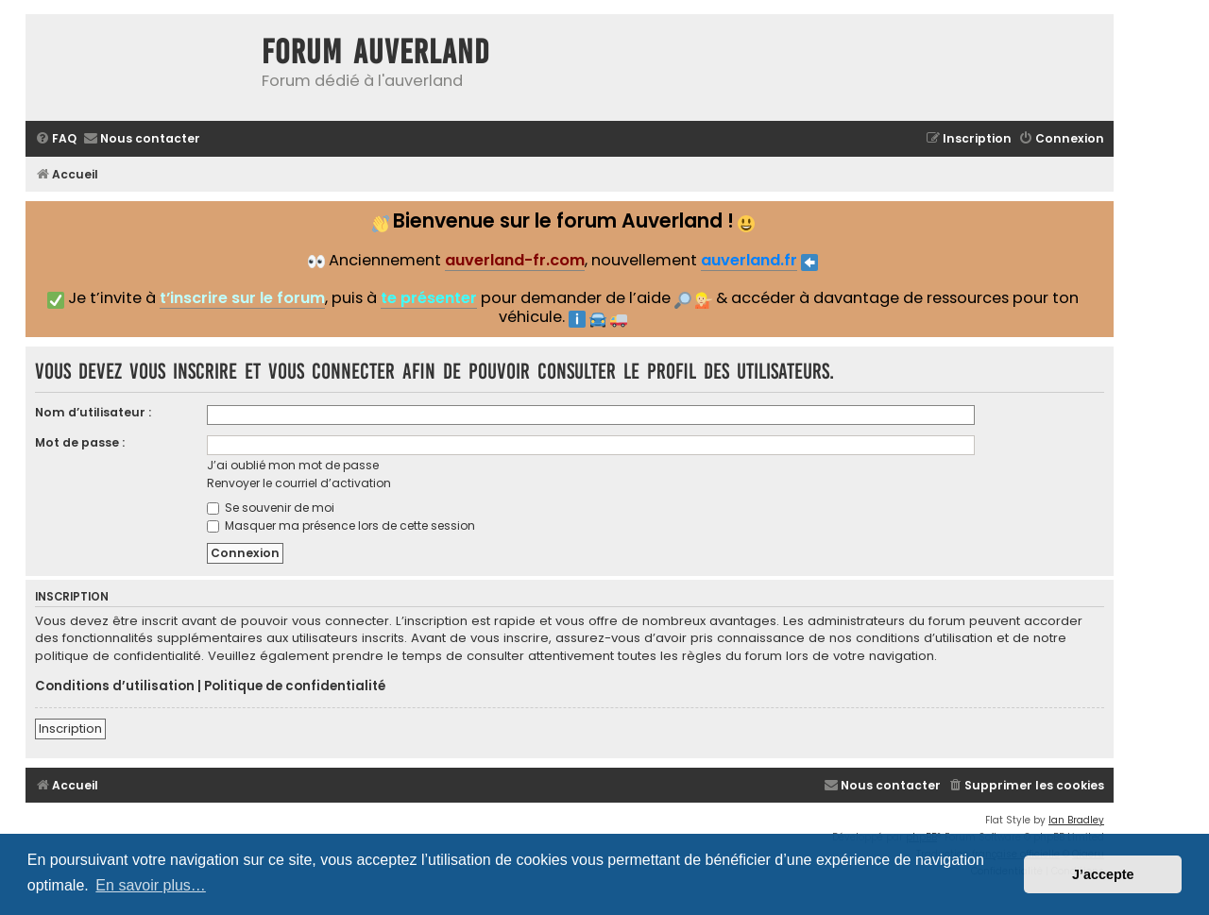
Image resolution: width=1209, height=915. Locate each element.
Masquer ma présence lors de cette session (341, 525)
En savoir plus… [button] (150, 885)
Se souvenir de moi (270, 508)
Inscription (70, 728)
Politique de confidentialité (294, 686)
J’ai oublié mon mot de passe (293, 465)
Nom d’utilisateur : (93, 412)
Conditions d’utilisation (115, 686)
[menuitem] (56, 139)
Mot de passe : (80, 442)
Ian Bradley (1076, 820)
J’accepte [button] (1103, 874)
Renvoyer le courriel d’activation (299, 483)
